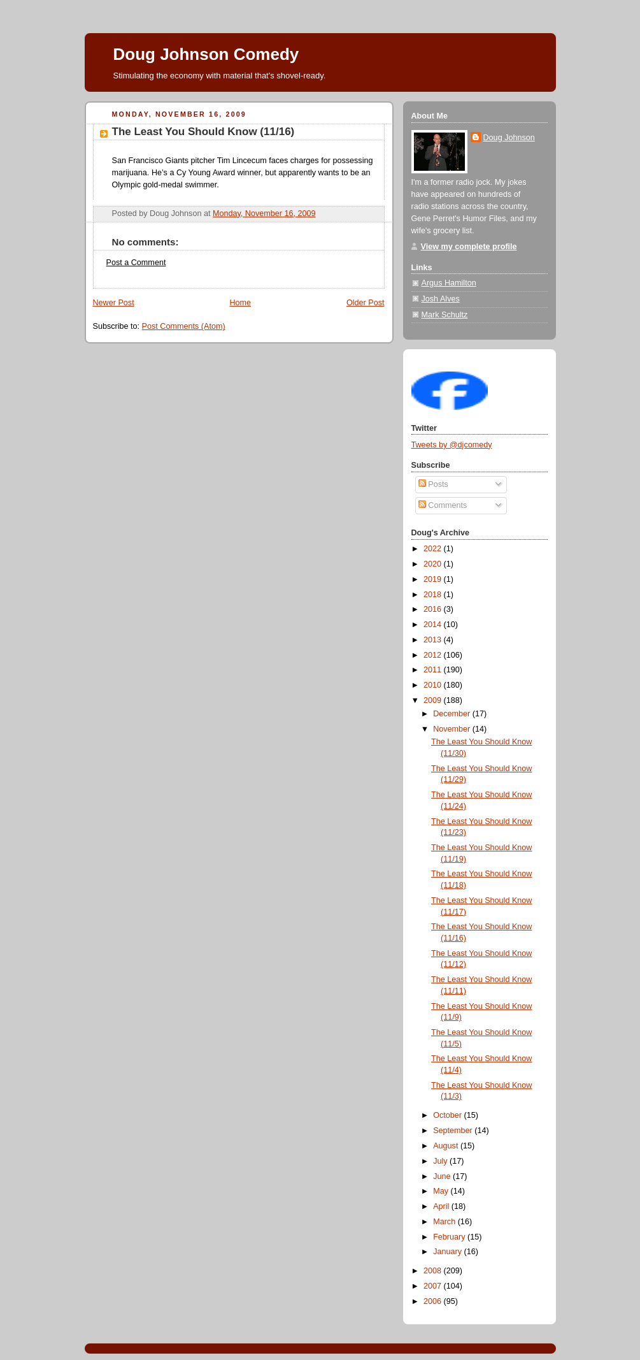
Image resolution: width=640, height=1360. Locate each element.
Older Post (365, 302)
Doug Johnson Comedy (206, 54)
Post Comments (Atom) (183, 326)
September (453, 1130)
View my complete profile (469, 246)
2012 (433, 655)
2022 (433, 548)
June (443, 1176)
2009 (433, 700)
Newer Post (113, 302)
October (448, 1115)
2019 (433, 579)
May (441, 1191)
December (453, 713)
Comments (442, 505)
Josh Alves (441, 298)
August (446, 1145)
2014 (433, 624)
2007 (433, 1286)
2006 (433, 1301)
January (448, 1251)
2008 (433, 1270)
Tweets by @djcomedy (451, 444)
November (453, 729)
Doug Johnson (509, 137)
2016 (433, 609)
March (445, 1221)
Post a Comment (136, 262)
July (441, 1161)
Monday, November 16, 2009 (264, 213)
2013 (433, 639)
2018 (433, 594)
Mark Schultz (445, 314)
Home (240, 302)
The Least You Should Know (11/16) (203, 132)
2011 (433, 669)
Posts (433, 484)
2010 (433, 685)
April (442, 1206)
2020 (433, 564)
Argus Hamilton (449, 283)
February (450, 1237)
